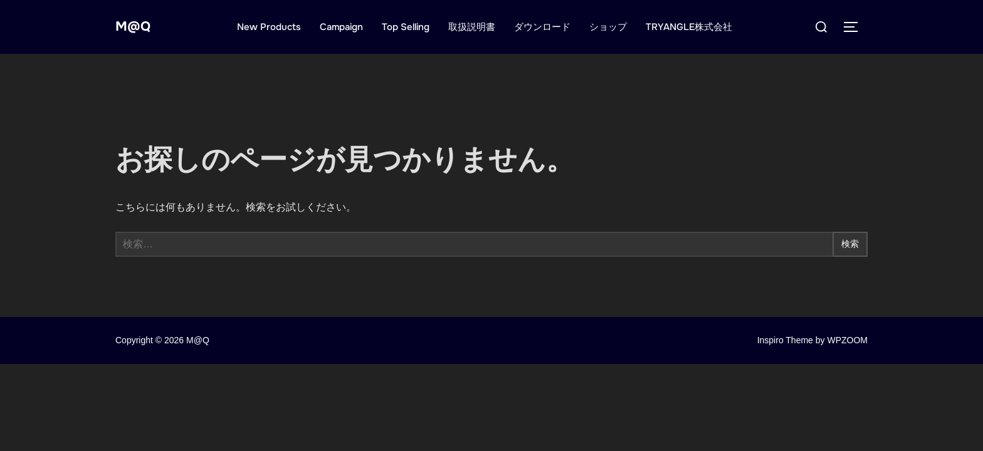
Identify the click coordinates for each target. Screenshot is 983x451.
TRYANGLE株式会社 (693, 27)
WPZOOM (847, 340)
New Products (273, 27)
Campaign (345, 27)
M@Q (137, 26)
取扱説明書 (476, 27)
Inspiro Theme (785, 340)
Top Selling (410, 27)
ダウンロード (546, 27)
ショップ (612, 27)
